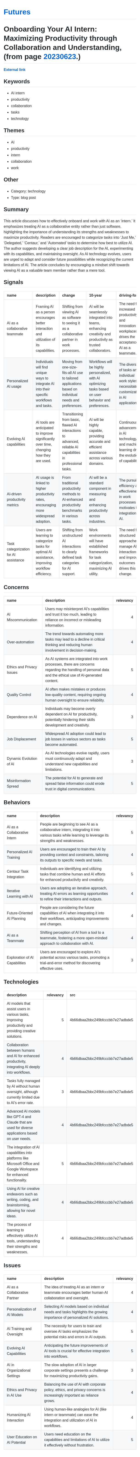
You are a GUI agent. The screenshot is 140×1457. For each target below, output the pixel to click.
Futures (17, 12)
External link (14, 70)
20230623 (59, 56)
